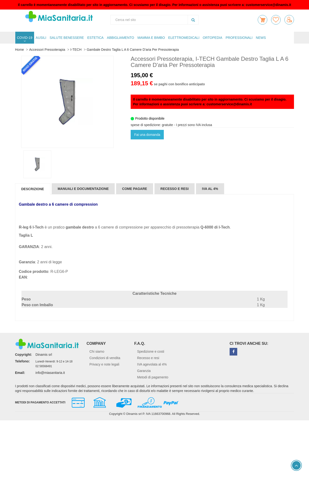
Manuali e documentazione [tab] (83, 189)
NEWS (261, 38)
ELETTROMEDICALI (184, 38)
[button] (262, 20)
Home (19, 49)
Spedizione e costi (150, 351)
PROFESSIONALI (239, 38)
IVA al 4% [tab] (210, 189)
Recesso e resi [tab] (174, 189)
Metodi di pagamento (152, 377)
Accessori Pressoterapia (47, 49)
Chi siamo (96, 351)
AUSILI (41, 38)
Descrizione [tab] (32, 189)
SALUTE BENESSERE (67, 38)
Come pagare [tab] (134, 189)
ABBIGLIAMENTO (120, 38)
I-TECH (76, 49)
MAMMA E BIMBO (151, 38)
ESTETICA (95, 38)
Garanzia (144, 371)
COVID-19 (24, 38)
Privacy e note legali (104, 364)
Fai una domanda (147, 135)
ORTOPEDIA (212, 38)
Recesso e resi (148, 358)
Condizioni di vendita (104, 358)
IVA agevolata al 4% (152, 364)
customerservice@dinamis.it (268, 5)
